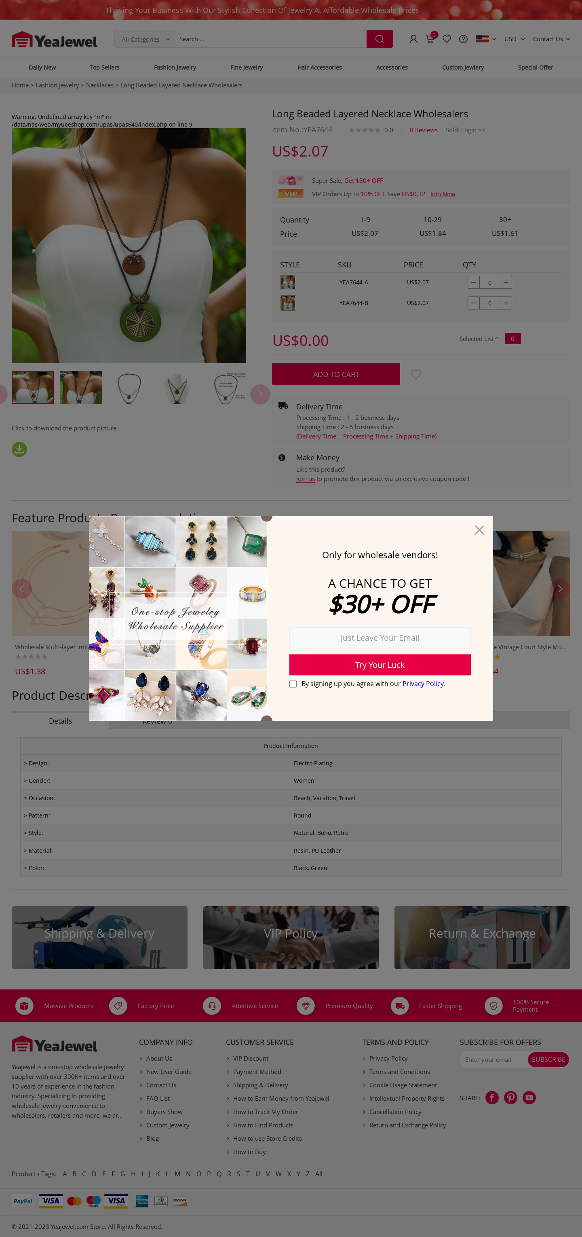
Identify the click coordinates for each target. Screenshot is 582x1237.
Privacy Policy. (424, 683)
